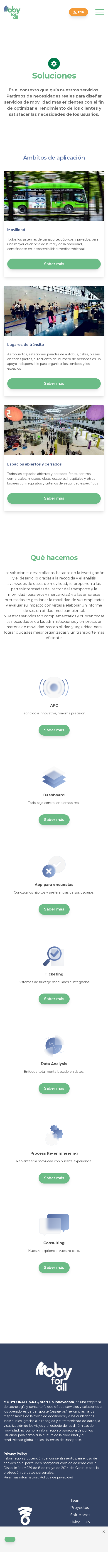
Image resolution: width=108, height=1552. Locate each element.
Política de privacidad (56, 1477)
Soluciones (80, 1515)
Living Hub (80, 1522)
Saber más (54, 264)
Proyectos (79, 1508)
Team (75, 1500)
